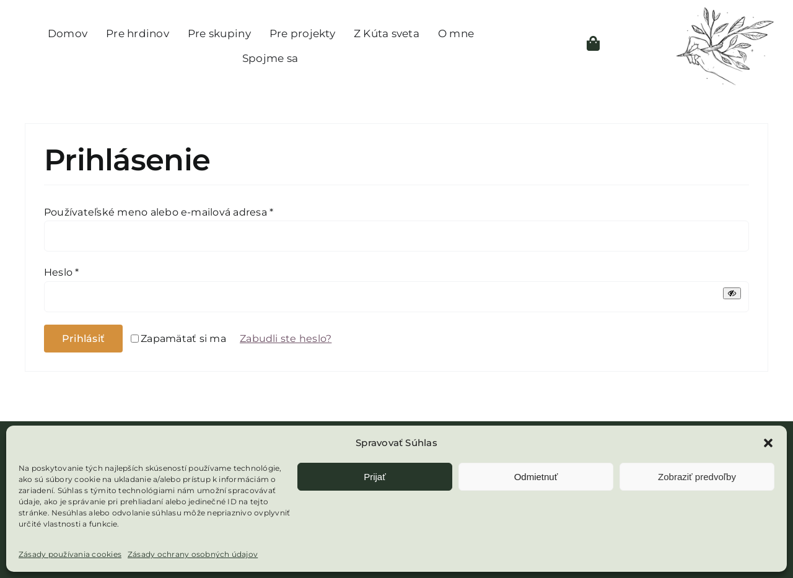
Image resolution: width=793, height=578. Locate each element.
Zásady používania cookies (70, 554)
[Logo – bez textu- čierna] (723, 11)
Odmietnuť (536, 476)
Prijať (375, 476)
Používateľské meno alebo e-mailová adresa (158, 212)
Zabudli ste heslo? (285, 338)
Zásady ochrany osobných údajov (193, 554)
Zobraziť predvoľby (697, 476)
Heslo (61, 272)
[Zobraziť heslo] (732, 293)
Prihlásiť (83, 338)
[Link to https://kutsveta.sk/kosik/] (593, 43)
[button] (768, 443)
